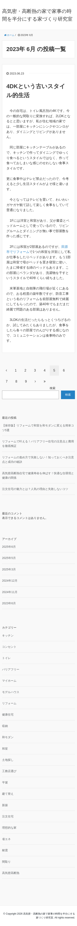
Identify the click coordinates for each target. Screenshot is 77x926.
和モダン (8, 737)
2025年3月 (9, 569)
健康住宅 (8, 714)
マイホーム (9, 680)
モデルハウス (10, 692)
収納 (5, 726)
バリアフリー (10, 669)
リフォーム (9, 703)
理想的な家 (9, 827)
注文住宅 (8, 816)
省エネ (6, 839)
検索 (52, 388)
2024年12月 (9, 580)
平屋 (5, 782)
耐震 (5, 850)
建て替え (8, 793)
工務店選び (9, 771)
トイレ (6, 658)
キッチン (8, 635)
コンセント (9, 646)
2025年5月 (9, 558)
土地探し (8, 759)
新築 (5, 805)
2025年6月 (9, 546)
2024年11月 (9, 592)
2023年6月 (9, 603)
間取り (6, 861)
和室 (5, 748)
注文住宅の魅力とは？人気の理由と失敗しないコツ (35, 489)
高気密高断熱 (10, 873)
